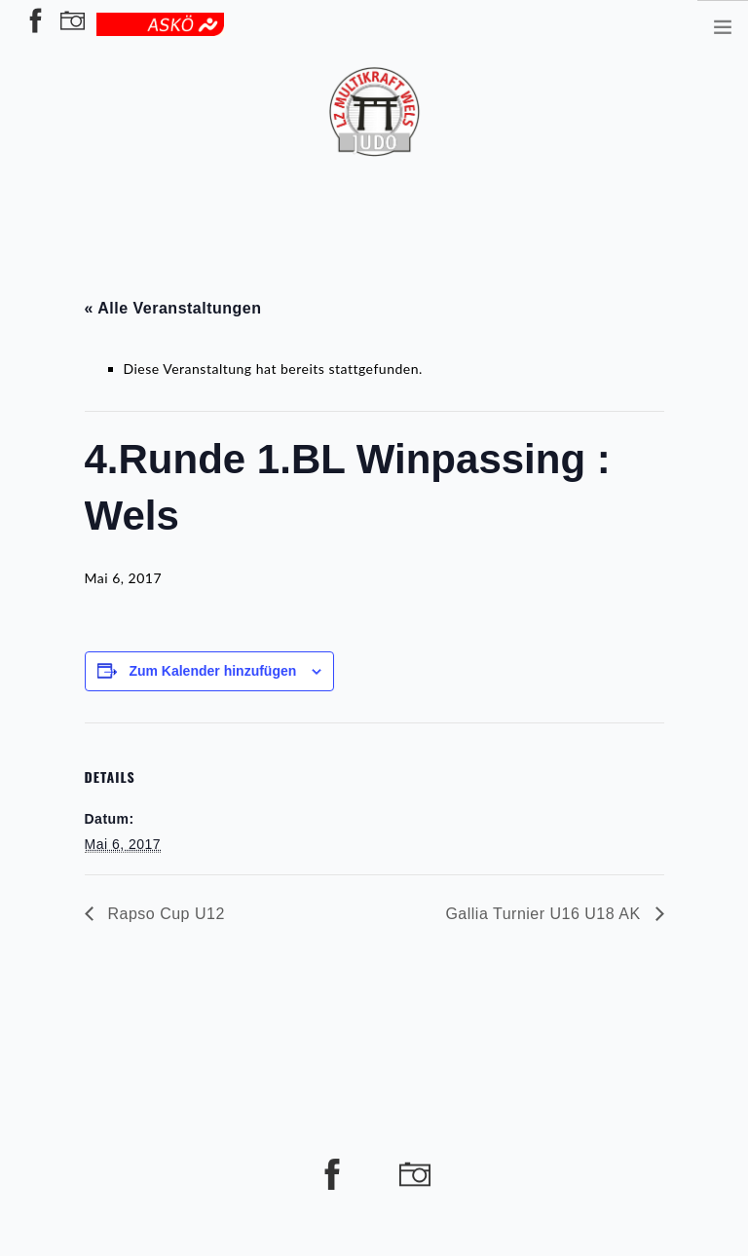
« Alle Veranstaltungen (173, 308)
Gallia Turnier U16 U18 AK (545, 913)
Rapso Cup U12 (164, 913)
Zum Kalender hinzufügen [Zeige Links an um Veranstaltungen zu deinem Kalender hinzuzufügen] (212, 671)
